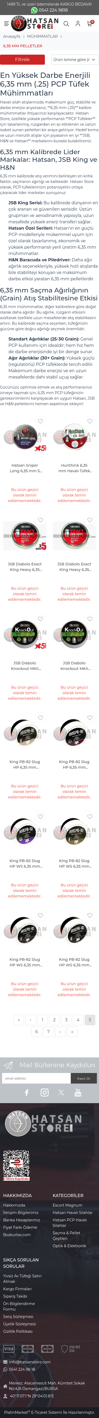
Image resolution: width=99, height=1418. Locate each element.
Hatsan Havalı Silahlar (73, 1212)
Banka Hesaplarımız (21, 1220)
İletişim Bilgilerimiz (21, 1212)
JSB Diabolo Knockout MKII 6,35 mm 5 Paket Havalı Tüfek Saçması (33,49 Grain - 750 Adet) (24, 666)
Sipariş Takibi (15, 1296)
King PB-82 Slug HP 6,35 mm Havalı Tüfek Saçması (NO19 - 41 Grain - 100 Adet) (74, 764)
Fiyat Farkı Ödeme (20, 1227)
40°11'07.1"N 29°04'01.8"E (32, 1396)
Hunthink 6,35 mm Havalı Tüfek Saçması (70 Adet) (74, 468)
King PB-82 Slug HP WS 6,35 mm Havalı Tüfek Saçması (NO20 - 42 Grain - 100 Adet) (24, 962)
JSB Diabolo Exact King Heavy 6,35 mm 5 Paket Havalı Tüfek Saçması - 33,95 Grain (25, 567)
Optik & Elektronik (69, 1246)
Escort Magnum (68, 1205)
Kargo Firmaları (17, 1289)
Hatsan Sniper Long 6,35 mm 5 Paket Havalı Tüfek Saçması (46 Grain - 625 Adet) (24, 468)
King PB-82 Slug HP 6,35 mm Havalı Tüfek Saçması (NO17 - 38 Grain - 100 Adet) (25, 764)
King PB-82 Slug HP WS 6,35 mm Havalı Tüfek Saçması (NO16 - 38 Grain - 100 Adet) (25, 863)
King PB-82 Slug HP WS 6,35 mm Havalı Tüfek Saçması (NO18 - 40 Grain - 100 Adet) (74, 863)
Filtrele (22, 59)
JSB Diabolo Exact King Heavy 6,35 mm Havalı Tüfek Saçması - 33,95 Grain (74, 567)
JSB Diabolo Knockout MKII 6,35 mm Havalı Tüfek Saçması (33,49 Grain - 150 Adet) (74, 666)
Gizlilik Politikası (17, 1331)
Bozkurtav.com (17, 1234)
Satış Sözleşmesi (18, 1316)
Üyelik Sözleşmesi (19, 1324)
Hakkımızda (14, 1205)
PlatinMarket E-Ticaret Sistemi (33, 1412)
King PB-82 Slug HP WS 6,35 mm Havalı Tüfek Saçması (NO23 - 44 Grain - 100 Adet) (74, 962)
